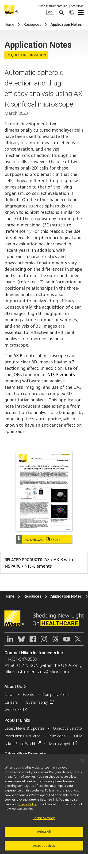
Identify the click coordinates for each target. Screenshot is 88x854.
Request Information (26, 55)
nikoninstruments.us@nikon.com (36, 671)
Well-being (13, 710)
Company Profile (56, 694)
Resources (32, 24)
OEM (78, 736)
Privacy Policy (27, 806)
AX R (18, 355)
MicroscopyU (60, 743)
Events (28, 694)
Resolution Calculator (22, 736)
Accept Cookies (44, 847)
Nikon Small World (19, 743)
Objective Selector (68, 728)
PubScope (57, 736)
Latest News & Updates (24, 728)
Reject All (43, 833)
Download (42, 539)
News (9, 694)
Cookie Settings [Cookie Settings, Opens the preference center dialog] (44, 819)
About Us (13, 686)
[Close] (82, 762)
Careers (11, 702)
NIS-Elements (61, 374)
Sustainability (37, 702)
